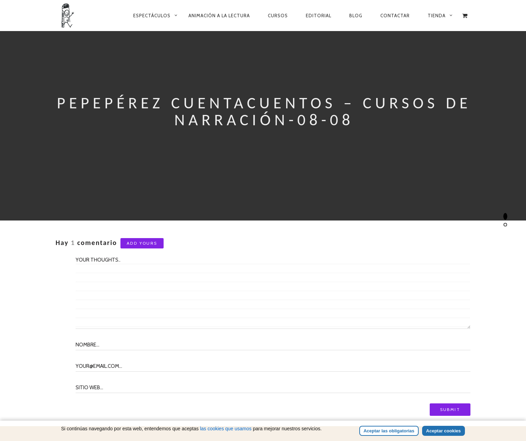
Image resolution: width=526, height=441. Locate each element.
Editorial (318, 15)
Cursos (278, 15)
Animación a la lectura (219, 15)
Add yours (142, 243)
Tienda (437, 15)
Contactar (395, 15)
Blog (355, 15)
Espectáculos (152, 15)
